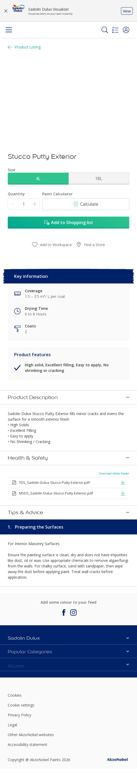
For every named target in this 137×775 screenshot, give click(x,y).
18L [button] (98, 178)
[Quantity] (24, 204)
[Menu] (9, 30)
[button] (126, 30)
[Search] (104, 30)
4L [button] (38, 178)
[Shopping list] (115, 30)
